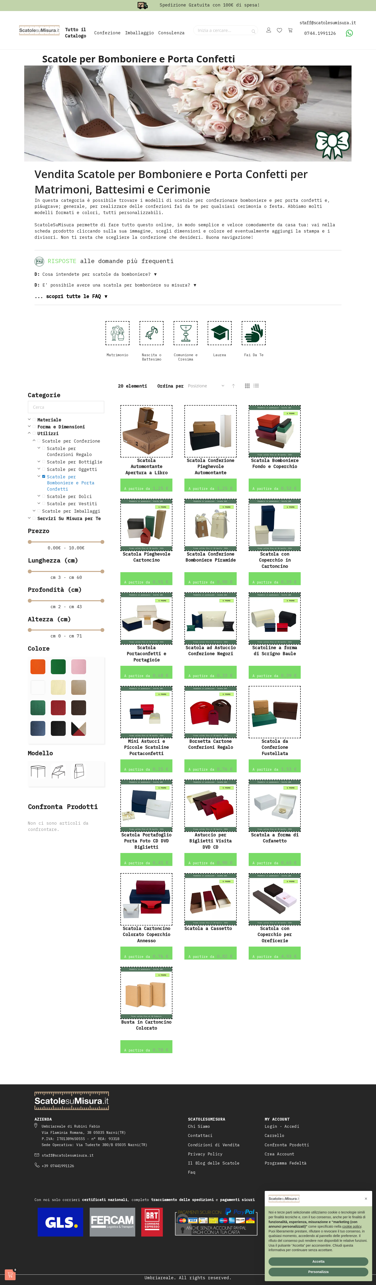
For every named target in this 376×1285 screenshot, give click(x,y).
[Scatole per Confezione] (70, 441)
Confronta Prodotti (287, 1144)
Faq (191, 1172)
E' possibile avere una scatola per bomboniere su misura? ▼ (116, 285)
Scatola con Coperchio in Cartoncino (275, 560)
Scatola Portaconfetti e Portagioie (146, 654)
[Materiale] (68, 420)
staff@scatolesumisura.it (68, 1155)
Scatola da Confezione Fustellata (275, 747)
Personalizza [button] (318, 1272)
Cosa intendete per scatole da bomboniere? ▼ (96, 274)
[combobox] (225, 30)
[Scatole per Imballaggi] (70, 511)
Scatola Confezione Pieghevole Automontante (210, 466)
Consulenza (171, 33)
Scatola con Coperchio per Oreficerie (275, 934)
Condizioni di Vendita (214, 1144)
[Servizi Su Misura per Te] (68, 519)
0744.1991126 (320, 33)
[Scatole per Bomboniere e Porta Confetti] (73, 483)
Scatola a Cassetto (208, 928)
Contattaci (200, 1135)
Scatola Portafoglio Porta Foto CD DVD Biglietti (146, 841)
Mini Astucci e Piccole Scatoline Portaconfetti (146, 747)
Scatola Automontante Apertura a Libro (146, 466)
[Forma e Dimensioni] (68, 427)
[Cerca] (66, 407)
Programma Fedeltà (286, 1163)
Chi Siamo (199, 1126)
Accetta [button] (318, 1261)
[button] (366, 1198)
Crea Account (279, 1154)
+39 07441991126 (58, 1166)
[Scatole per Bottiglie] (73, 462)
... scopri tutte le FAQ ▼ (71, 296)
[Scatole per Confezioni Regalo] (73, 451)
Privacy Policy (205, 1154)
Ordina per (170, 386)
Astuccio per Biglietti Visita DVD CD (210, 841)
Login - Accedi (282, 1126)
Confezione (107, 33)
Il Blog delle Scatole (214, 1163)
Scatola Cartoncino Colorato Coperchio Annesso (146, 934)
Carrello (274, 1135)
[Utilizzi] (68, 434)
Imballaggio (139, 33)
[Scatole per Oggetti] (73, 469)
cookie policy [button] (351, 1226)
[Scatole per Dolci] (73, 496)
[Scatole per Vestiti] (73, 504)
